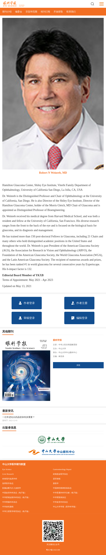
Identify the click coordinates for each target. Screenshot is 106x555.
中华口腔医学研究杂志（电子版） (16, 511)
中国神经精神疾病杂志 (62, 488)
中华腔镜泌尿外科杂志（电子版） (16, 497)
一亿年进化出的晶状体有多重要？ (18, 417)
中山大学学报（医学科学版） (65, 507)
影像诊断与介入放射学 (11, 488)
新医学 (56, 483)
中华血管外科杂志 (60, 502)
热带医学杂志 (7, 483)
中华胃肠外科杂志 (9, 502)
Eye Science (6, 469)
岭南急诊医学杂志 (60, 474)
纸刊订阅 (45, 11)
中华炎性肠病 (7, 507)
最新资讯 (7, 410)
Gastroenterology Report (62, 469)
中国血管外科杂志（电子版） (14, 493)
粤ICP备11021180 (53, 550)
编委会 (18, 11)
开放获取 (58, 11)
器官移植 (56, 479)
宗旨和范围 (31, 11)
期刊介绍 (7, 11)
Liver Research (8, 474)
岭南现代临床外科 (9, 479)
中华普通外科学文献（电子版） (66, 493)
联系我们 (71, 11)
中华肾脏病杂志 (59, 497)
